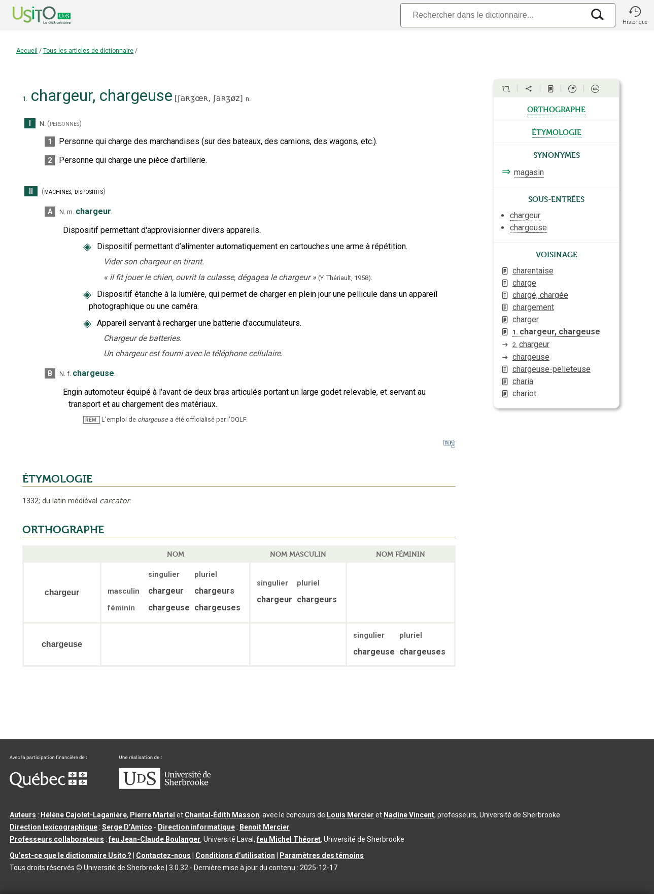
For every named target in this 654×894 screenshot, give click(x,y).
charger (525, 319)
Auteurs (23, 815)
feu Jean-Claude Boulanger (154, 839)
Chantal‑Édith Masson (222, 815)
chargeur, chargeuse (556, 331)
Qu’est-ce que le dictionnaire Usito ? (70, 855)
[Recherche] (492, 15)
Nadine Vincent (409, 815)
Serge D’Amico (127, 827)
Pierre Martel (152, 815)
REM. (91, 420)
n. (248, 98)
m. (70, 212)
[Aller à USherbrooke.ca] (165, 786)
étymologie (556, 131)
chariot (524, 393)
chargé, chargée (540, 295)
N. (43, 123)
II (31, 191)
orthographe (556, 108)
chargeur (530, 344)
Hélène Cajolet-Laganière (84, 815)
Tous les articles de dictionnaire (88, 50)
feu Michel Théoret (289, 839)
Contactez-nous (163, 855)
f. (69, 373)
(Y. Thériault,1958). (345, 278)
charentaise (533, 271)
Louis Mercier (350, 815)
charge (524, 283)
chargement (533, 307)
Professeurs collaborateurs (57, 839)
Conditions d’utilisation (235, 855)
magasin (529, 172)
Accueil (27, 50)
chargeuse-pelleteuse (551, 369)
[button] (634, 15)
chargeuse (530, 357)
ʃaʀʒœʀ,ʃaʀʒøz (209, 98)
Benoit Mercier (264, 827)
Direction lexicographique (53, 827)
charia (522, 381)
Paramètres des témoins (322, 855)
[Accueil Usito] (30, 15)
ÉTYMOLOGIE (57, 479)
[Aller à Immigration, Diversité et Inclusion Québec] (48, 785)
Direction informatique (196, 827)
